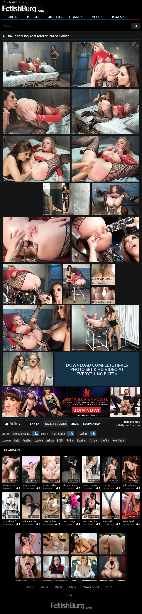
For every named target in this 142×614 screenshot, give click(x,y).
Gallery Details (56, 423)
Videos (12, 17)
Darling (83, 433)
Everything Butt (21, 433)
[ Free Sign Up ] (9, 2)
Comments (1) (92, 423)
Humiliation (119, 440)
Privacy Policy (90, 586)
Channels (75, 17)
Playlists (118, 17)
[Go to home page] (23, 9)
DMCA (109, 586)
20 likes (15, 423)
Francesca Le (58, 433)
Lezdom (39, 440)
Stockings (81, 440)
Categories (54, 17)
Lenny (127, 425)
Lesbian (50, 440)
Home (30, 586)
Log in (24, 2)
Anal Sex (27, 440)
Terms (72, 586)
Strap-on (93, 440)
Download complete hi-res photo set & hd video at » (97, 369)
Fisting (70, 440)
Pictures (33, 17)
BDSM (60, 440)
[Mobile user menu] (71, 16)
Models (97, 17)
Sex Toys (105, 440)
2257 (69, 595)
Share (75, 423)
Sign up (44, 586)
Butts (17, 440)
